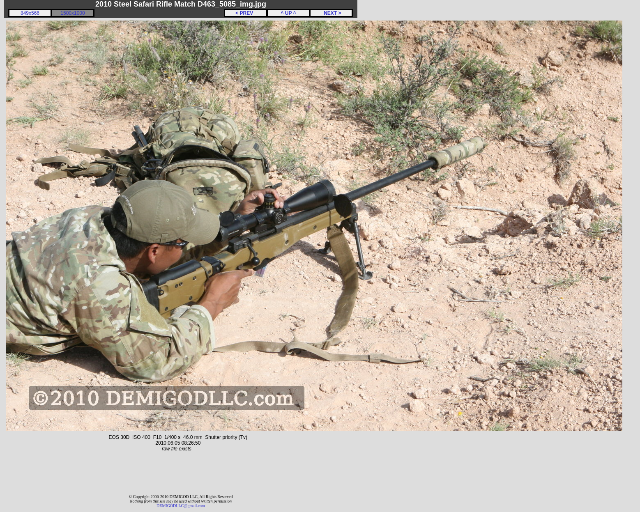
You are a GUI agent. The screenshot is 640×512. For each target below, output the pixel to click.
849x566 (30, 13)
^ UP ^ (288, 13)
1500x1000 (72, 13)
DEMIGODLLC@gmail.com (181, 505)
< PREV (245, 13)
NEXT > (331, 13)
